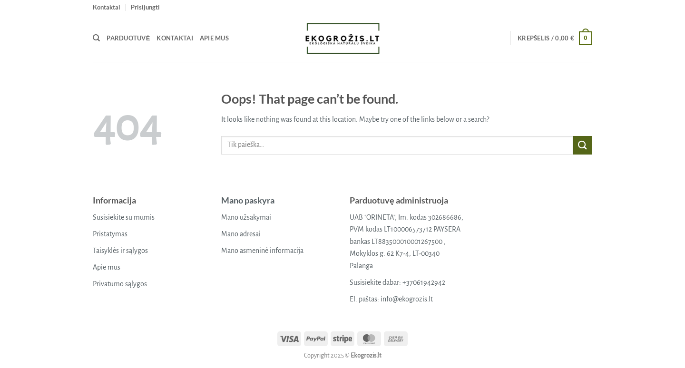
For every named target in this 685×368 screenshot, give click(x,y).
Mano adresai (241, 234)
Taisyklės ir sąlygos (120, 250)
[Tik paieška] (96, 38)
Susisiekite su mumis (124, 217)
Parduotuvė (128, 38)
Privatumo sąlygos (120, 284)
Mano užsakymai (246, 217)
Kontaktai (106, 7)
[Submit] (582, 145)
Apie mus (214, 38)
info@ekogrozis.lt (407, 299)
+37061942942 (423, 282)
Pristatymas (110, 234)
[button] (145, 7)
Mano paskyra (247, 200)
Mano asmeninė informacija (262, 250)
